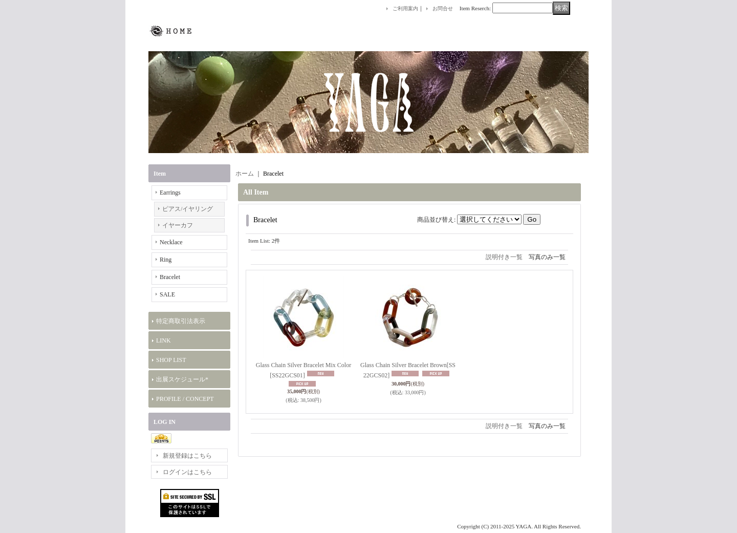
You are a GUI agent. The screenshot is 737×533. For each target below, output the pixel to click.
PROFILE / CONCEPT (185, 398)
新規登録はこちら (187, 455)
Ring (165, 259)
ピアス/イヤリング (187, 208)
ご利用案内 (405, 8)
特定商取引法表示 (180, 321)
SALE (167, 294)
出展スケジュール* (182, 379)
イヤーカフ (177, 225)
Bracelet (170, 277)
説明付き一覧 (504, 257)
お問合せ (442, 8)
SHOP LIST (171, 360)
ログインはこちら (187, 472)
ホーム (244, 173)
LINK (163, 340)
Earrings (170, 192)
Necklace (171, 242)
